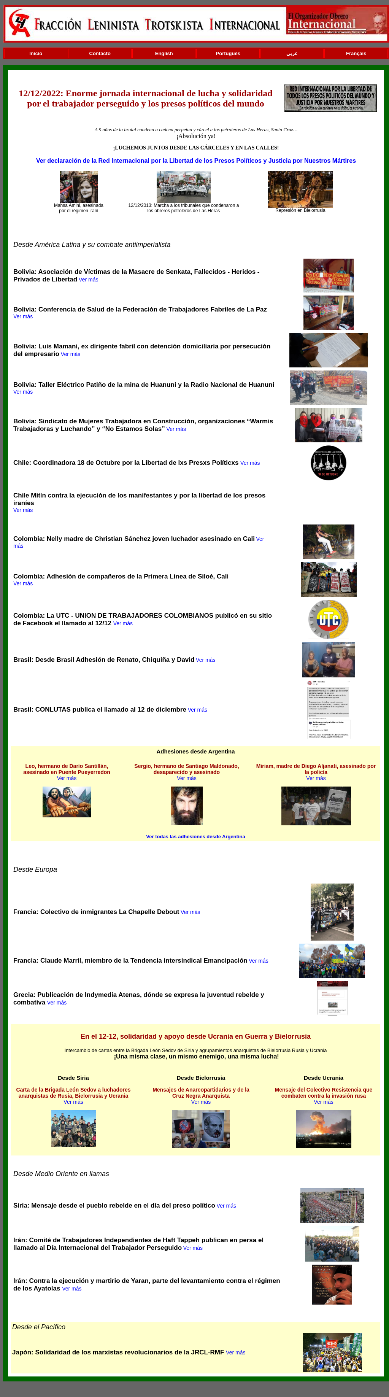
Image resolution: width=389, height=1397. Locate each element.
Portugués (228, 53)
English (164, 53)
